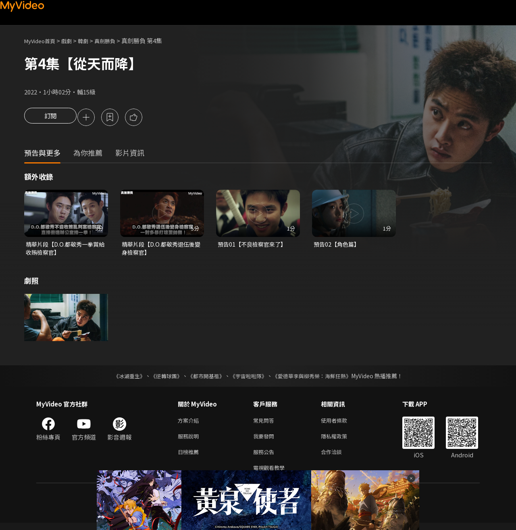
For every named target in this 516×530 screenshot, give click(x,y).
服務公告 (265, 457)
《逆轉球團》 (162, 378)
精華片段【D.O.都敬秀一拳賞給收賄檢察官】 (65, 250)
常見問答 (265, 423)
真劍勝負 (115, 40)
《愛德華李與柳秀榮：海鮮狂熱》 (317, 378)
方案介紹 (190, 423)
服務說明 (190, 440)
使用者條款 (341, 423)
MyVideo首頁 (42, 40)
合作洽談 (338, 457)
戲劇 (73, 40)
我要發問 (265, 440)
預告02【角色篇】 (338, 245)
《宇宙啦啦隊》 (249, 378)
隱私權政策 (341, 440)
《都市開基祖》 (204, 378)
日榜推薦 (190, 457)
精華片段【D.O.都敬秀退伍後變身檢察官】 (161, 250)
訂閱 (50, 118)
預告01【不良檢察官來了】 (254, 245)
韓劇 (91, 40)
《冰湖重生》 (122, 378)
